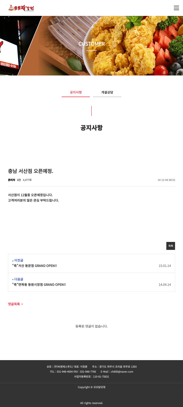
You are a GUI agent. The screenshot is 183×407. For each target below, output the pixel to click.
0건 (19, 180)
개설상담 (111, 92)
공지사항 (72, 92)
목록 (170, 246)
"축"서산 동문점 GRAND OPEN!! (91, 265)
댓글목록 (14, 304)
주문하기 (91, 395)
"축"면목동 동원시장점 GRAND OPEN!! (91, 284)
